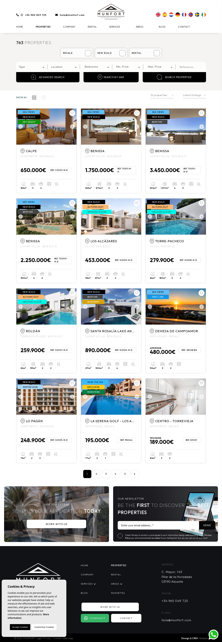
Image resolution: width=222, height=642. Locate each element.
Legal (39, 638)
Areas (139, 26)
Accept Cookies (20, 627)
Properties (43, 26)
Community (94, 618)
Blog (162, 26)
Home (19, 26)
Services (114, 26)
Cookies (57, 638)
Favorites (118, 593)
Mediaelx (203, 638)
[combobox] (32, 67)
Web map (67, 638)
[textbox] (32, 67)
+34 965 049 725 (35, 15)
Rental (92, 26)
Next (73, 127)
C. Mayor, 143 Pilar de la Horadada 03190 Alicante (177, 577)
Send (207, 525)
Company (69, 26)
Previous (19, 127)
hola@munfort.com (72, 15)
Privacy (47, 638)
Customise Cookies (44, 627)
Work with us (56, 524)
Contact (184, 26)
